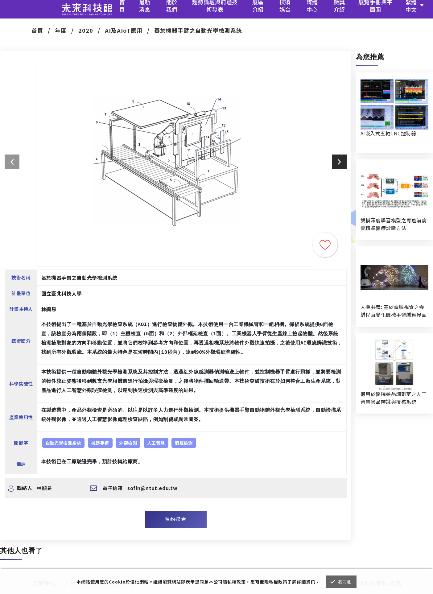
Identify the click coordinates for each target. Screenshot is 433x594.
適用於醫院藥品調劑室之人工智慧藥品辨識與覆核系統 (394, 397)
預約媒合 (175, 518)
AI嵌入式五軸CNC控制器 (388, 133)
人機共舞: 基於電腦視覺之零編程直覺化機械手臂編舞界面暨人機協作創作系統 (394, 311)
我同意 (344, 582)
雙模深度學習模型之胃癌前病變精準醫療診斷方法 (394, 224)
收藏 (325, 244)
